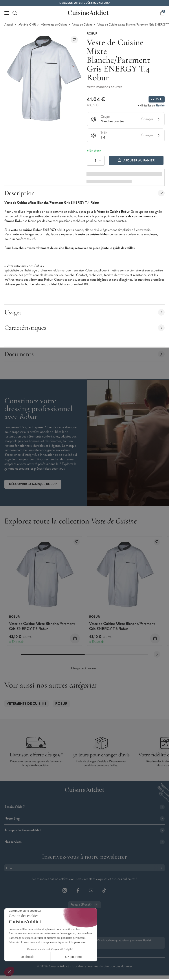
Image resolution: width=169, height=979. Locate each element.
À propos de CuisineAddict (84, 830)
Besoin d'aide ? (84, 806)
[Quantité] (95, 160)
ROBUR (61, 703)
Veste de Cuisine (82, 25)
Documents (84, 354)
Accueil (8, 25)
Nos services (84, 841)
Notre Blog (84, 818)
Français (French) (84, 904)
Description (84, 193)
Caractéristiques (84, 328)
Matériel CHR (27, 25)
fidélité (160, 106)
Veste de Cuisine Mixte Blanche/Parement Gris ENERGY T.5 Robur (42, 626)
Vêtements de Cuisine (54, 25)
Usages (84, 312)
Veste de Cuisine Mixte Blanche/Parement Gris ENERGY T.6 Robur (122, 626)
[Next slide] (157, 654)
